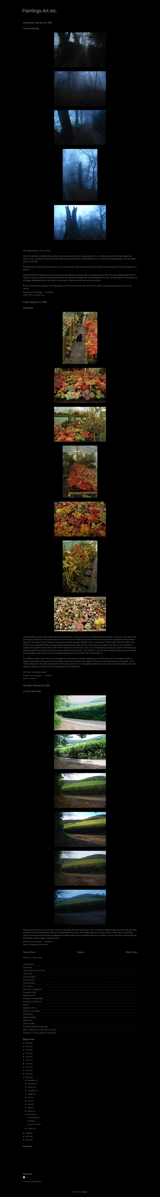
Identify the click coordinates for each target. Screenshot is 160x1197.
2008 (28, 1133)
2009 (28, 1077)
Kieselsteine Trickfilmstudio (33, 998)
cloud (31, 295)
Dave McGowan (28, 980)
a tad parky (32, 944)
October (31, 1087)
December (31, 1080)
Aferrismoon (27, 967)
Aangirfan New (28, 964)
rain (43, 295)
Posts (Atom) (37, 958)
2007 (28, 1136)
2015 (28, 1057)
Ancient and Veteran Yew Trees (34, 970)
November (32, 1084)
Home (81, 952)
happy (39, 295)
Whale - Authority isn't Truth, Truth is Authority (40, 1030)
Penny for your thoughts (31, 1011)
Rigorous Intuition (29, 1017)
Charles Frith (27, 974)
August (30, 1094)
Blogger (84, 1192)
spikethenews (27, 1020)
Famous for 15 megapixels (32, 989)
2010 (28, 1074)
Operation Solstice (29, 1008)
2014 (28, 1060)
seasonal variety (42, 944)
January (31, 1128)
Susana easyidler (29, 1023)
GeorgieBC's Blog (29, 992)
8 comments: (49, 292)
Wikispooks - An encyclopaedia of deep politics (39, 1033)
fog (34, 295)
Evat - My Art (28, 986)
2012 (28, 1067)
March (30, 1111)
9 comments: (48, 942)
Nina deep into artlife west (32, 1002)
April (30, 1108)
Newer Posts (29, 952)
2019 (28, 1043)
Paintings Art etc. (39, 10)
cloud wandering (31, 28)
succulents (32, 678)
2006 (28, 1140)
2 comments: (48, 675)
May (29, 1104)
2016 (28, 1053)
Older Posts (131, 952)
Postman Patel (28, 1014)
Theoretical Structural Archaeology (35, 1026)
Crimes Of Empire (29, 977)
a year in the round (32, 691)
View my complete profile (32, 1181)
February (31, 1114)
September (32, 1090)
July (29, 1097)
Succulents (28, 308)
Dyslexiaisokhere (29, 983)
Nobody (26, 1005)
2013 (28, 1064)
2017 (28, 1050)
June (29, 1101)
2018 (28, 1046)
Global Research (29, 995)
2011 (28, 1070)
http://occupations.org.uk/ (37, 672)
